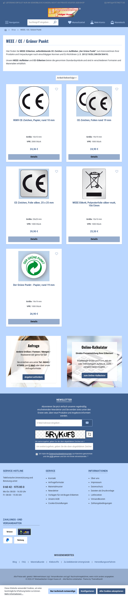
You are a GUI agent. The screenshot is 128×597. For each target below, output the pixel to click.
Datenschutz (97, 486)
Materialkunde (37, 562)
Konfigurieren (87, 591)
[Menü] (12, 22)
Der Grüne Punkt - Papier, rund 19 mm (34, 285)
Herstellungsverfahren (105, 562)
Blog (15, 562)
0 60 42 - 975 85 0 (13, 487)
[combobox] (39, 22)
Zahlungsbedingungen (101, 503)
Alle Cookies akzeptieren (111, 591)
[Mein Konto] (97, 22)
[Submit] (87, 422)
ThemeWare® (97, 579)
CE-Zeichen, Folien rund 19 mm (94, 120)
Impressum (96, 482)
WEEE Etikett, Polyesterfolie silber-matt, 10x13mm (94, 204)
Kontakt (52, 478)
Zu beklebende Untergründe (77, 562)
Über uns (95, 478)
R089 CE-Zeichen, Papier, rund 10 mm (34, 120)
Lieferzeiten (96, 495)
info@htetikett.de (116, 3)
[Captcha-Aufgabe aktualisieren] (89, 434)
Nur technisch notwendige (62, 591)
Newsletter (53, 490)
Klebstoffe (54, 562)
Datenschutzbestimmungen (60, 454)
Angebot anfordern (34, 377)
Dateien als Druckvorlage (102, 490)
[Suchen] (55, 22)
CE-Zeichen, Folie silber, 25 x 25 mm (34, 202)
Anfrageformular (56, 482)
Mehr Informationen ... (14, 594)
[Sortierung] (67, 78)
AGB (51, 456)
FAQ (24, 562)
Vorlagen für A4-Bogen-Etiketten (63, 495)
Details (34, 157)
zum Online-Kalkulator (94, 375)
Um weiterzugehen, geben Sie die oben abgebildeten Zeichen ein (60, 442)
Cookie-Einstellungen (58, 503)
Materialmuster (55, 486)
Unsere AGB (53, 499)
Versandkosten (98, 499)
